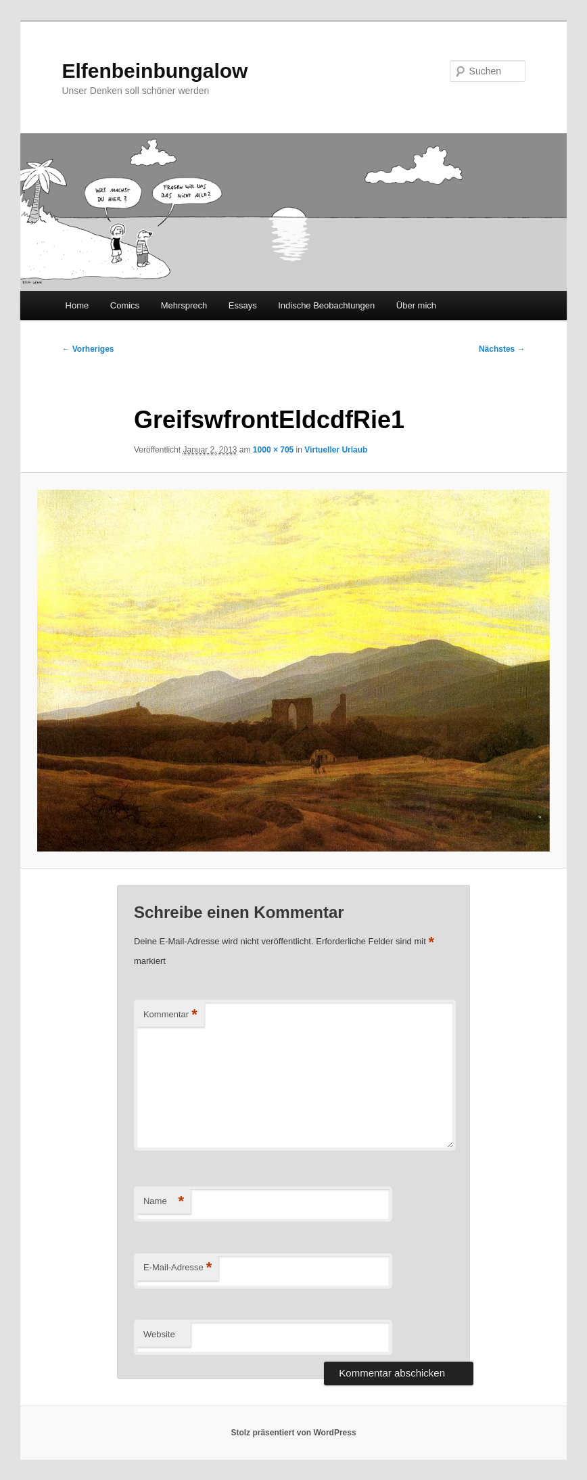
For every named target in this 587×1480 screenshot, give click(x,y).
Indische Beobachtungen (326, 305)
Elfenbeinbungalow (155, 71)
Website (159, 1334)
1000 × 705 (273, 450)
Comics (124, 305)
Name (163, 1201)
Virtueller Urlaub (335, 450)
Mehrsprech (184, 305)
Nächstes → (502, 349)
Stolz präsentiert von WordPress (293, 1432)
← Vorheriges (88, 349)
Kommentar (170, 1015)
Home (77, 305)
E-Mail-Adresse (177, 1268)
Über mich (416, 305)
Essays (243, 305)
